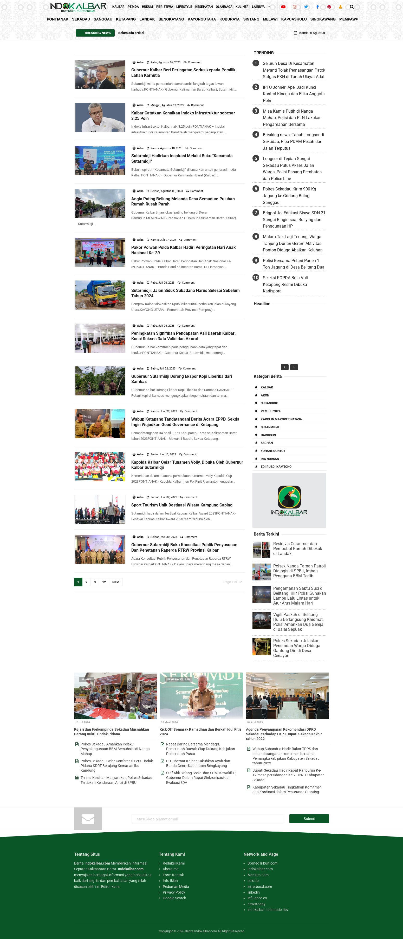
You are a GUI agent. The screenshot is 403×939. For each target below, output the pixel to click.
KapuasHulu (294, 19)
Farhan (267, 443)
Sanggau (103, 19)
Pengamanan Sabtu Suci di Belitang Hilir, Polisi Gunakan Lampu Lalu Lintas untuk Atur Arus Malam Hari (299, 596)
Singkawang (323, 19)
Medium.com (258, 875)
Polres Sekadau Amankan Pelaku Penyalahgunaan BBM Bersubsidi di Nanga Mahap (115, 749)
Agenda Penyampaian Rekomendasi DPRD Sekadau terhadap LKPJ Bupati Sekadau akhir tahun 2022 (284, 734)
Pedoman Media (176, 887)
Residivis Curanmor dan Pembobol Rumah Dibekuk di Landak (297, 548)
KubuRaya (229, 19)
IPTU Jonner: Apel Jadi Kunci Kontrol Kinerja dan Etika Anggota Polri (294, 94)
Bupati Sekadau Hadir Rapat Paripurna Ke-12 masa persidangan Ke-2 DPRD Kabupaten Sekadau (288, 775)
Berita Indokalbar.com (201, 931)
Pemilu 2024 (271, 411)
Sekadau (81, 19)
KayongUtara (202, 19)
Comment (195, 62)
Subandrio (269, 403)
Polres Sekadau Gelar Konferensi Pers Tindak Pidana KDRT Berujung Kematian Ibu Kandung (117, 765)
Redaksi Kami (174, 863)
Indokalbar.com (260, 869)
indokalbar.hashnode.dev (268, 910)
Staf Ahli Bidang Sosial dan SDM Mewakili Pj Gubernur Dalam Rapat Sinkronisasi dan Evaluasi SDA (201, 777)
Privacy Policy (174, 892)
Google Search (174, 898)
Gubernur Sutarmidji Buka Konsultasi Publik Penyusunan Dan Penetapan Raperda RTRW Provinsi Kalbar (184, 547)
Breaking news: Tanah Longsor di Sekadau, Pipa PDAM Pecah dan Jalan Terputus (293, 141)
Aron (265, 395)
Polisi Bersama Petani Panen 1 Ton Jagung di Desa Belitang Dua (293, 264)
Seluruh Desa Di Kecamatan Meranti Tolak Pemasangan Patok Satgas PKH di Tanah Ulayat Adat (294, 70)
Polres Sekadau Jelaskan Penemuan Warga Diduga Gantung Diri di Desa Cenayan (296, 648)
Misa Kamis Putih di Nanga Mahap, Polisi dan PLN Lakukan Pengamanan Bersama (292, 118)
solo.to (253, 881)
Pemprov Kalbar (178, 679)
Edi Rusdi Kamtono (276, 467)
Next (115, 582)
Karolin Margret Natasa (281, 419)
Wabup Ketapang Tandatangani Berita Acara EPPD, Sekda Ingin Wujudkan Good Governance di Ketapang (185, 422)
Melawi (270, 19)
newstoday (256, 904)
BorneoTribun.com (262, 863)
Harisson (268, 435)
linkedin (254, 892)
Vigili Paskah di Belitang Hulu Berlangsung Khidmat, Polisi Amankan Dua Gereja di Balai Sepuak (298, 622)
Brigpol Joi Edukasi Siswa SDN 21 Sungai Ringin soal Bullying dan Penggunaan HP (294, 219)
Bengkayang (171, 19)
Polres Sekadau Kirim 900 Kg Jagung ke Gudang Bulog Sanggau (289, 196)
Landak (147, 19)
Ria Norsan (270, 459)
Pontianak (57, 19)
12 (104, 582)
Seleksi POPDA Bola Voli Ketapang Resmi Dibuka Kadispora (285, 284)
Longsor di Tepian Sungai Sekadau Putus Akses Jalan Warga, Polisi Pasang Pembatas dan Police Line (292, 168)
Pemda (258, 679)
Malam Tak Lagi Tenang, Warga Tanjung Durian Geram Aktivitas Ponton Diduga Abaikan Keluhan (293, 243)
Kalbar (267, 387)
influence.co (257, 898)
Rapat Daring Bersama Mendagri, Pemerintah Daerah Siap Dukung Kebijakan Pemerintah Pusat (200, 749)
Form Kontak (173, 875)
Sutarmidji (270, 427)
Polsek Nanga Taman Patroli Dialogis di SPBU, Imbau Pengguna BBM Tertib (299, 571)
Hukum (86, 679)
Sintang (251, 19)
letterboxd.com (260, 887)
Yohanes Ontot (273, 451)
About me (170, 869)
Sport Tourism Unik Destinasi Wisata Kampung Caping (181, 505)
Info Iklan (170, 881)
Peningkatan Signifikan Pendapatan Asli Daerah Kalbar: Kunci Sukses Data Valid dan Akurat (183, 336)
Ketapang (126, 19)
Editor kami (110, 887)
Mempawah (350, 19)
